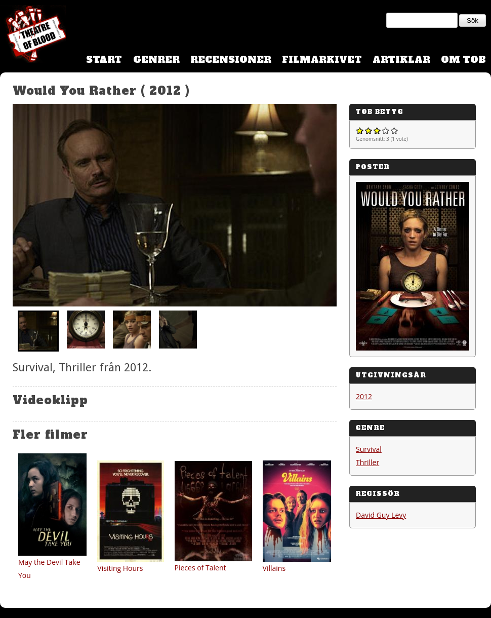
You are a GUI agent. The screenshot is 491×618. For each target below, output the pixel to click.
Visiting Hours (120, 568)
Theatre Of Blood (33, 35)
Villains (274, 568)
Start (104, 59)
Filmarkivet (322, 59)
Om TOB (463, 59)
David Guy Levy (381, 515)
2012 (364, 396)
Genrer (156, 59)
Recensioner (230, 59)
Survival (369, 449)
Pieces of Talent (200, 567)
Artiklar (401, 59)
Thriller (367, 462)
